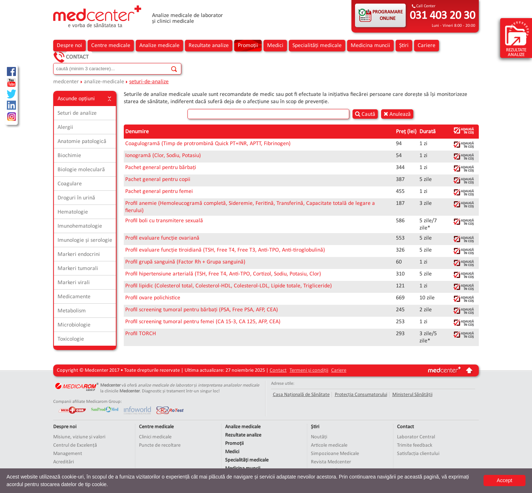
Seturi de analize (77, 113)
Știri (404, 46)
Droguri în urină (76, 198)
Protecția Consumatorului (361, 394)
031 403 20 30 (442, 16)
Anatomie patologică (82, 141)
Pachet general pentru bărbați (160, 167)
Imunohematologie (80, 226)
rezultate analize (517, 38)
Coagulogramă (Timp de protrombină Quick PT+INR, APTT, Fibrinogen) (208, 144)
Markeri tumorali (78, 268)
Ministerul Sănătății (412, 394)
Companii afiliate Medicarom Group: (87, 401)
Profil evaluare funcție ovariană (162, 238)
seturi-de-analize (149, 82)
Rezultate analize (209, 46)
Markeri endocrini (79, 254)
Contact (77, 57)
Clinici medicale (155, 437)
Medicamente (74, 297)
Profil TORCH (140, 334)
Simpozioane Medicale (335, 453)
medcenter (66, 82)
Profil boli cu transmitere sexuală (164, 221)
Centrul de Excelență (75, 445)
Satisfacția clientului (418, 453)
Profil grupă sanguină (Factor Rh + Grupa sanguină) (185, 262)
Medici (275, 46)
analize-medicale (104, 82)
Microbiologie (74, 325)
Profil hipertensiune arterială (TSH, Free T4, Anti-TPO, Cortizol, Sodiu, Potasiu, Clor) (223, 274)
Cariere (426, 46)
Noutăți (319, 437)
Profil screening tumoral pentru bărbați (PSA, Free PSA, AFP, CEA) (201, 310)
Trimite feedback (414, 445)
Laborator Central (416, 437)
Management (67, 453)
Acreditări (63, 462)
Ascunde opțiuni (85, 99)
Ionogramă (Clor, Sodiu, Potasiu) (163, 156)
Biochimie (69, 156)
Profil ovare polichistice (152, 298)
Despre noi (69, 46)
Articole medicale (329, 445)
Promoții (248, 46)
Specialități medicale (317, 46)
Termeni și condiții (309, 370)
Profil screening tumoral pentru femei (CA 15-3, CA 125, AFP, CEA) (202, 322)
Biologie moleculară (81, 170)
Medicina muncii (370, 46)
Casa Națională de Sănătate (301, 394)
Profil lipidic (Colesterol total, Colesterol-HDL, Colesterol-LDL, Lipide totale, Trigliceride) (228, 286)
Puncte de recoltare (160, 445)
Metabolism (72, 311)
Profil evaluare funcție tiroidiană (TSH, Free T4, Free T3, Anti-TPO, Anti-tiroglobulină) (225, 250)
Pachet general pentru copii (157, 179)
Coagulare (70, 184)
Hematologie (73, 212)
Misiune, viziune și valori (79, 437)
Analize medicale (159, 46)
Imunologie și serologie (85, 240)
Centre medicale (110, 46)
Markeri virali (74, 283)
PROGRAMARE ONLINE (387, 15)
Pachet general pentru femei (159, 191)
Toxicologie (71, 339)
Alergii (65, 127)
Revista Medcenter (331, 462)
